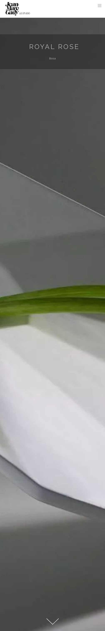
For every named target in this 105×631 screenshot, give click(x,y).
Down (52, 620)
